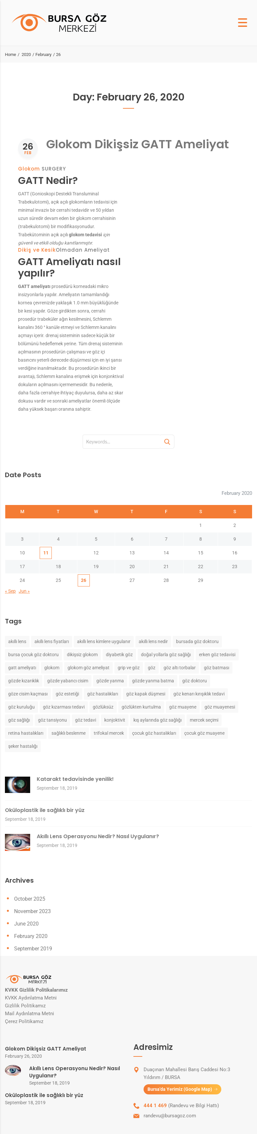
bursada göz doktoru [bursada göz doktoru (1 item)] (197, 641)
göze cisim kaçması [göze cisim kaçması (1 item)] (28, 693)
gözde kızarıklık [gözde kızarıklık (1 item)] (23, 680)
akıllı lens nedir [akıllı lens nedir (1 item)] (153, 641)
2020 (26, 54)
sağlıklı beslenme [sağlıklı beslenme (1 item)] (68, 733)
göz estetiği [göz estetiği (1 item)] (67, 693)
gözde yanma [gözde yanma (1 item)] (110, 680)
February (43, 54)
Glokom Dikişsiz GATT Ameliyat (137, 144)
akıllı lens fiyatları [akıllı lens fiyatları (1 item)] (51, 641)
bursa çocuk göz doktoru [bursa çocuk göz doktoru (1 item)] (33, 654)
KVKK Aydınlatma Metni (31, 998)
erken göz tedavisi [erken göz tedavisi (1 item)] (217, 654)
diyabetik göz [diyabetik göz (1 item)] (119, 654)
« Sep (10, 591)
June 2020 (26, 924)
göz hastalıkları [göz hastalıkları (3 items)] (102, 693)
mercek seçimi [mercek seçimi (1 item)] (204, 720)
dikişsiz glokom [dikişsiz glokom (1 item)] (82, 654)
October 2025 (29, 899)
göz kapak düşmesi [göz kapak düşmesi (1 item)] (145, 693)
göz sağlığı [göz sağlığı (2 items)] (19, 720)
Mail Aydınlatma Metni (29, 1014)
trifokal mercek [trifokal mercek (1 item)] (109, 733)
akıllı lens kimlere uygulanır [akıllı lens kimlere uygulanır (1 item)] (103, 641)
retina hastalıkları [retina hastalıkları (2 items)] (25, 733)
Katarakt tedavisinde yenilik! (75, 779)
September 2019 (33, 948)
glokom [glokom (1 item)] (51, 667)
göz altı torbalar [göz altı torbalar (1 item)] (180, 667)
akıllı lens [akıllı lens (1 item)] (17, 641)
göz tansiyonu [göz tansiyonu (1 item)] (52, 720)
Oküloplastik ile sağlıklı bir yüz (45, 810)
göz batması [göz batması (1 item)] (216, 667)
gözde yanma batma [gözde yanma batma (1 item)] (153, 680)
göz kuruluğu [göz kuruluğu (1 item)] (21, 707)
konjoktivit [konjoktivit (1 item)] (114, 720)
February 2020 (31, 936)
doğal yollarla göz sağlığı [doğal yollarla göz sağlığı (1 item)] (166, 654)
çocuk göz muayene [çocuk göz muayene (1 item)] (204, 733)
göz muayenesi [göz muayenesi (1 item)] (220, 707)
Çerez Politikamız (24, 1021)
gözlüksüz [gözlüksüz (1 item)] (103, 707)
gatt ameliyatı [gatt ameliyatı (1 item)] (22, 667)
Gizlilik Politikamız (25, 1006)
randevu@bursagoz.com (170, 1115)
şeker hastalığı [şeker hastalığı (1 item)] (22, 746)
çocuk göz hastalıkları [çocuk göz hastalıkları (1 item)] (154, 733)
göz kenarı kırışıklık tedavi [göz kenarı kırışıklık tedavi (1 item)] (199, 693)
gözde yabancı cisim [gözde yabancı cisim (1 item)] (67, 680)
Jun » (24, 591)
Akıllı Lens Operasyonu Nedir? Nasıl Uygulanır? (98, 836)
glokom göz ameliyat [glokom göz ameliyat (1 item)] (88, 667)
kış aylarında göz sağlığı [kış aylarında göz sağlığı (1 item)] (157, 720)
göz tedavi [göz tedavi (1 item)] (85, 720)
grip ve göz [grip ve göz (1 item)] (129, 667)
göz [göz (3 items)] (151, 667)
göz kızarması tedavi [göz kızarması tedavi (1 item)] (64, 707)
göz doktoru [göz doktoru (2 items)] (194, 680)
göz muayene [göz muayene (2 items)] (182, 707)
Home (10, 54)
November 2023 (32, 911)
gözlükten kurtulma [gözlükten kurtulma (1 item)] (141, 707)
